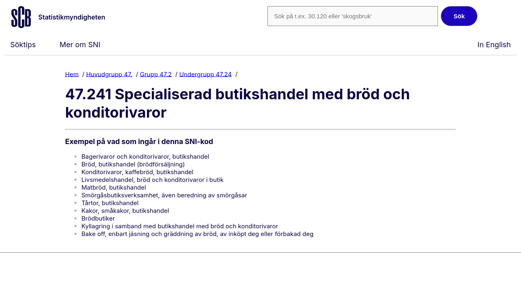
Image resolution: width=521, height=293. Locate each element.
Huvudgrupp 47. (109, 74)
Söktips (23, 44)
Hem (72, 74)
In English (494, 44)
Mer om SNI (79, 44)
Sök (459, 16)
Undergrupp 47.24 (205, 74)
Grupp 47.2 (156, 74)
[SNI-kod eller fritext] (352, 16)
